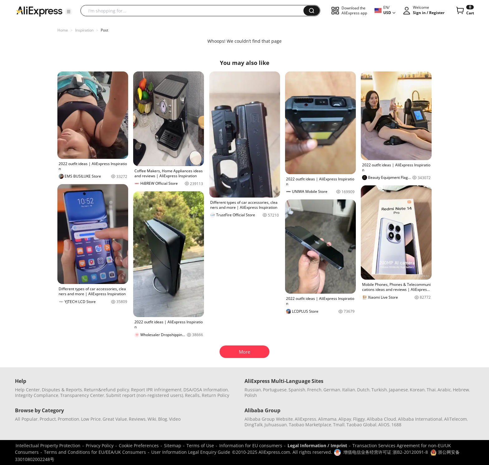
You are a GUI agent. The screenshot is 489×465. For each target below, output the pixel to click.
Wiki (152, 419)
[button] (68, 11)
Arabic (444, 390)
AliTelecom (455, 419)
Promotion (68, 419)
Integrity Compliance (36, 395)
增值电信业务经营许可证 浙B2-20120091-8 (385, 452)
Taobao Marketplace (310, 425)
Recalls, (193, 395)
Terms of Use (200, 445)
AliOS (384, 425)
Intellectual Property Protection (48, 445)
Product (48, 419)
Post (104, 30)
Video (175, 419)
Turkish (379, 390)
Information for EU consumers (250, 445)
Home (62, 30)
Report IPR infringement (156, 390)
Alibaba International (420, 419)
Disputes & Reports (62, 390)
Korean (417, 390)
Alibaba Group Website (268, 419)
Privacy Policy (100, 445)
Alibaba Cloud (381, 419)
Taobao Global (361, 425)
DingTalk (253, 425)
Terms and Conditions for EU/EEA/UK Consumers (95, 452)
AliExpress (305, 419)
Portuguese (275, 390)
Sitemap (172, 445)
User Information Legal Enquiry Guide (190, 452)
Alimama (327, 419)
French (314, 390)
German (331, 390)
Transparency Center (82, 395)
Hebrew (461, 390)
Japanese (398, 390)
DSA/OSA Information (205, 390)
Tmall (339, 425)
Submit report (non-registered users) (144, 395)
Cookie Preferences (139, 445)
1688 (396, 425)
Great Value (115, 419)
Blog (162, 419)
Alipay (344, 419)
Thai (431, 390)
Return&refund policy (106, 390)
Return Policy (215, 395)
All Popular (26, 419)
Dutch (363, 390)
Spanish (296, 390)
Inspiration (84, 30)
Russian (252, 390)
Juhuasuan (275, 425)
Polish (250, 395)
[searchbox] (194, 10)
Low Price (91, 419)
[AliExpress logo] (39, 11)
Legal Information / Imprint (317, 445)
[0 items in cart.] (464, 11)
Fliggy (359, 419)
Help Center (27, 390)
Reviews (137, 419)
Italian (348, 390)
